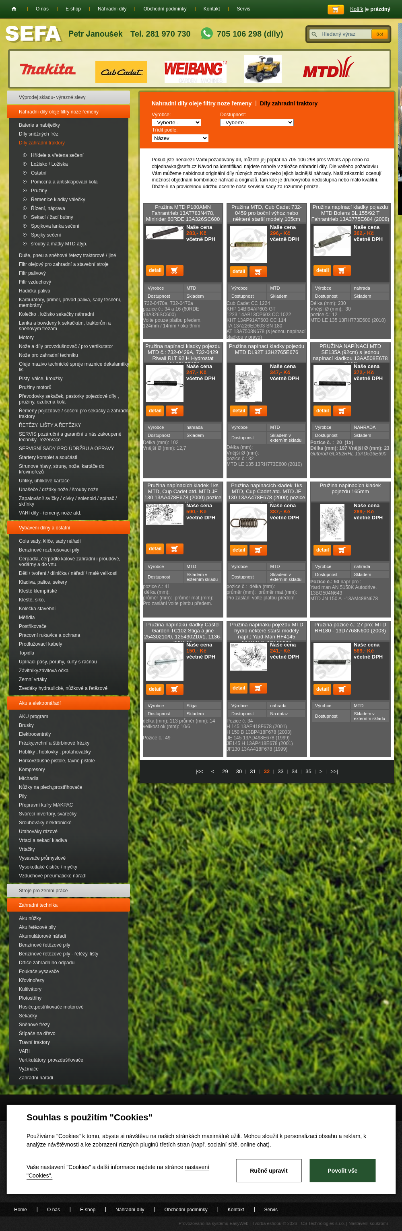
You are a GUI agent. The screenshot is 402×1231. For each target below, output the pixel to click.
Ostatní (39, 173)
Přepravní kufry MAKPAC (46, 805)
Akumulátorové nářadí (42, 936)
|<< (199, 771)
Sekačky (28, 1016)
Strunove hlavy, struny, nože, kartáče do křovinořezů (61, 469)
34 (294, 771)
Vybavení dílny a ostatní (44, 528)
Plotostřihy (30, 998)
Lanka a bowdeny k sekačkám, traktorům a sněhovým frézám (65, 325)
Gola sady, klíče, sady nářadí (50, 541)
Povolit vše (342, 1170)
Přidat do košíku (174, 270)
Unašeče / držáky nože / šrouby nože (58, 489)
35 (308, 771)
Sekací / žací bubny (52, 217)
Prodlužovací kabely (40, 644)
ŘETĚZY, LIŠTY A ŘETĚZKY (50, 425)
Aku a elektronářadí (40, 703)
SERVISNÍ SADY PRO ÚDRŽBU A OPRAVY (66, 448)
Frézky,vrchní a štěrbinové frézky (54, 743)
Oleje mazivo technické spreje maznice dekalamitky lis (74, 367)
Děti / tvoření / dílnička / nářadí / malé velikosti (68, 573)
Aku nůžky (30, 918)
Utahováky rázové (38, 831)
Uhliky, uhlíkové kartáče (44, 481)
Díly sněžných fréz (38, 134)
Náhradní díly (112, 9)
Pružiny (39, 191)
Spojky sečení (46, 235)
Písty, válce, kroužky (40, 378)
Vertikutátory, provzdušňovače (51, 1060)
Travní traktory (34, 1042)
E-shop (73, 9)
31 (253, 771)
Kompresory (32, 769)
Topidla (26, 653)
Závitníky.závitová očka (43, 670)
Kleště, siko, (32, 600)
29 (225, 771)
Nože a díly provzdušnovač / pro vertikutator (66, 346)
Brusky (26, 725)
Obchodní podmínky (164, 9)
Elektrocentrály (35, 734)
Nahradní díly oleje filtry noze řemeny (59, 112)
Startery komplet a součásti (48, 457)
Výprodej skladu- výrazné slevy (52, 97)
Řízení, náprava (48, 208)
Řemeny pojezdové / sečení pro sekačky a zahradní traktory (74, 413)
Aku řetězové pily (37, 927)
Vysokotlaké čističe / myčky (48, 867)
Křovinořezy (31, 980)
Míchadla (29, 778)
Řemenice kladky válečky (58, 199)
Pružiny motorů (35, 387)
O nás (42, 9)
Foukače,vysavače (39, 971)
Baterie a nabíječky (39, 125)
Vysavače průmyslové (42, 858)
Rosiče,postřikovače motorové (51, 1007)
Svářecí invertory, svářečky (47, 814)
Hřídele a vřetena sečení (57, 155)
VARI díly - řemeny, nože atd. (50, 513)
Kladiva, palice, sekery (43, 582)
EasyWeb (238, 1223)
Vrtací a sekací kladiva (43, 840)
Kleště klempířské (38, 591)
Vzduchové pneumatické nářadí (53, 876)
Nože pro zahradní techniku (48, 355)
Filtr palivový (32, 273)
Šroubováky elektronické (45, 822)
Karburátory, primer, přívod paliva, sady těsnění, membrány (70, 302)
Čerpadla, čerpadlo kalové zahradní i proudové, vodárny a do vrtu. (69, 561)
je (370, 9)
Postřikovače (33, 626)
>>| (334, 771)
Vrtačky (27, 849)
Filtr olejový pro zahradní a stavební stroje (64, 264)
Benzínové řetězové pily (44, 945)
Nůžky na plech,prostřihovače (50, 787)
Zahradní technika (38, 905)
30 (239, 771)
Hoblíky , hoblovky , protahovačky (55, 752)
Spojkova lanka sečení (55, 226)
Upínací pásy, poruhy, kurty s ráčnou (58, 662)
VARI (24, 1051)
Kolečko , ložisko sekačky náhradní (56, 314)
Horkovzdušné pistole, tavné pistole (57, 761)
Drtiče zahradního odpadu (46, 962)
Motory (26, 337)
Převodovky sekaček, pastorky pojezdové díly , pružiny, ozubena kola (69, 399)
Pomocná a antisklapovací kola (64, 182)
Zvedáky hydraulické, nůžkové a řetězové (63, 688)
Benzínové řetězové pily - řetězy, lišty (58, 954)
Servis (243, 9)
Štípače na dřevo (37, 1033)
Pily (23, 796)
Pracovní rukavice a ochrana (49, 635)
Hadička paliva (34, 291)
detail (155, 270)
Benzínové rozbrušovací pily (49, 550)
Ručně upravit (268, 1170)
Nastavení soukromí (368, 1223)
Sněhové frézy (34, 1024)
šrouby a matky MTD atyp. (59, 244)
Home (14, 9)
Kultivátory (30, 989)
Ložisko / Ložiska (49, 164)
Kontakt (212, 9)
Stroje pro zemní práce (43, 890)
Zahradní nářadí (36, 1078)
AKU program (33, 716)
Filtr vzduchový (35, 282)
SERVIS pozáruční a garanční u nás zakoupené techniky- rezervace (70, 437)
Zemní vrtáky (33, 679)
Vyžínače (29, 1069)
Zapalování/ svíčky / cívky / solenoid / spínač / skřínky (68, 501)
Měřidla (27, 617)
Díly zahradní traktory (42, 143)
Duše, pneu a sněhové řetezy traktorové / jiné (67, 255)
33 (280, 771)
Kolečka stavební (37, 608)
